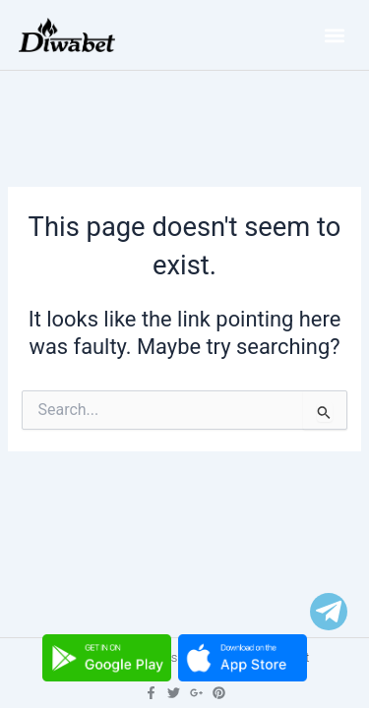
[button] (334, 35)
